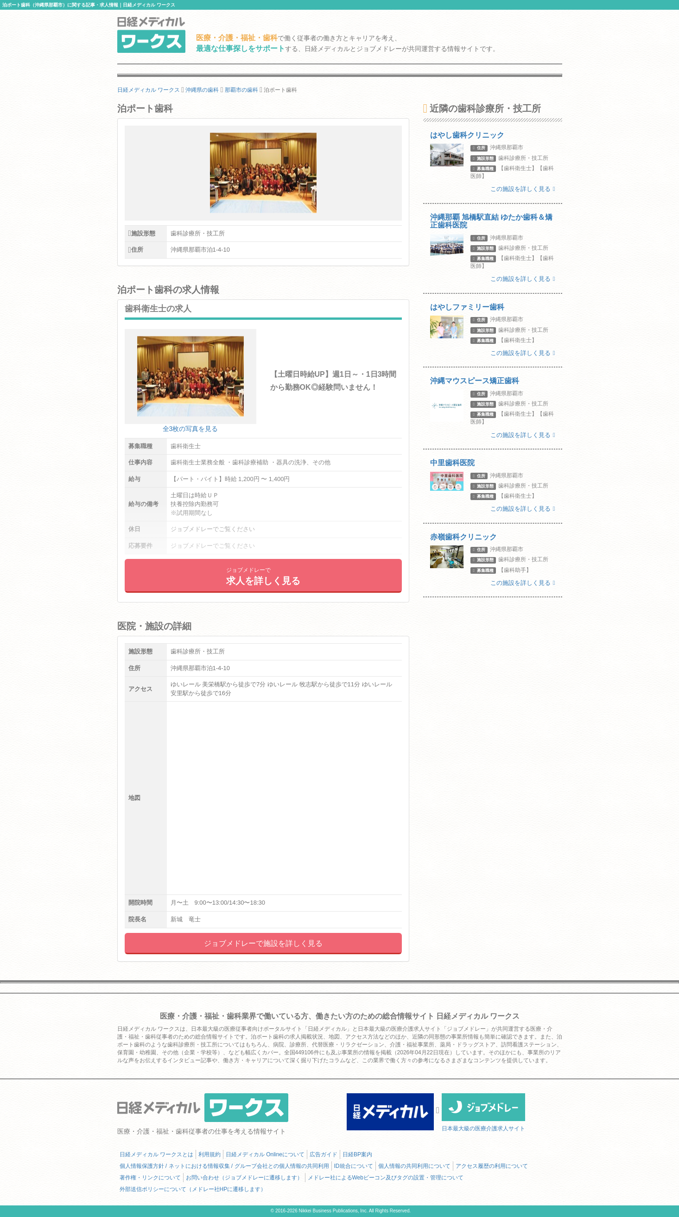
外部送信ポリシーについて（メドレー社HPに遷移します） (193, 1189)
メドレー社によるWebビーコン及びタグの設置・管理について (385, 1177)
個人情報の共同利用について (414, 1166)
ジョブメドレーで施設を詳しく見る (263, 943)
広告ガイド (323, 1154)
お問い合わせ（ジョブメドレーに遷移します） (244, 1177)
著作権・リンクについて (150, 1177)
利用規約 (209, 1154)
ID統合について (353, 1166)
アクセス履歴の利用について (492, 1166)
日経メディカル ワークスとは (156, 1154)
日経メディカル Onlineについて (265, 1154)
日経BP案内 (357, 1154)
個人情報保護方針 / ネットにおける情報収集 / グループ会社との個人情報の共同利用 (224, 1166)
